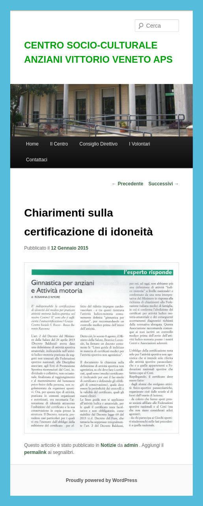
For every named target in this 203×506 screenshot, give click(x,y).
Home (32, 144)
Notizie (108, 445)
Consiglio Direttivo (99, 144)
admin (132, 445)
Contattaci (36, 159)
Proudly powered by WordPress (101, 480)
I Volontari (139, 144)
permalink (35, 452)
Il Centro (59, 144)
